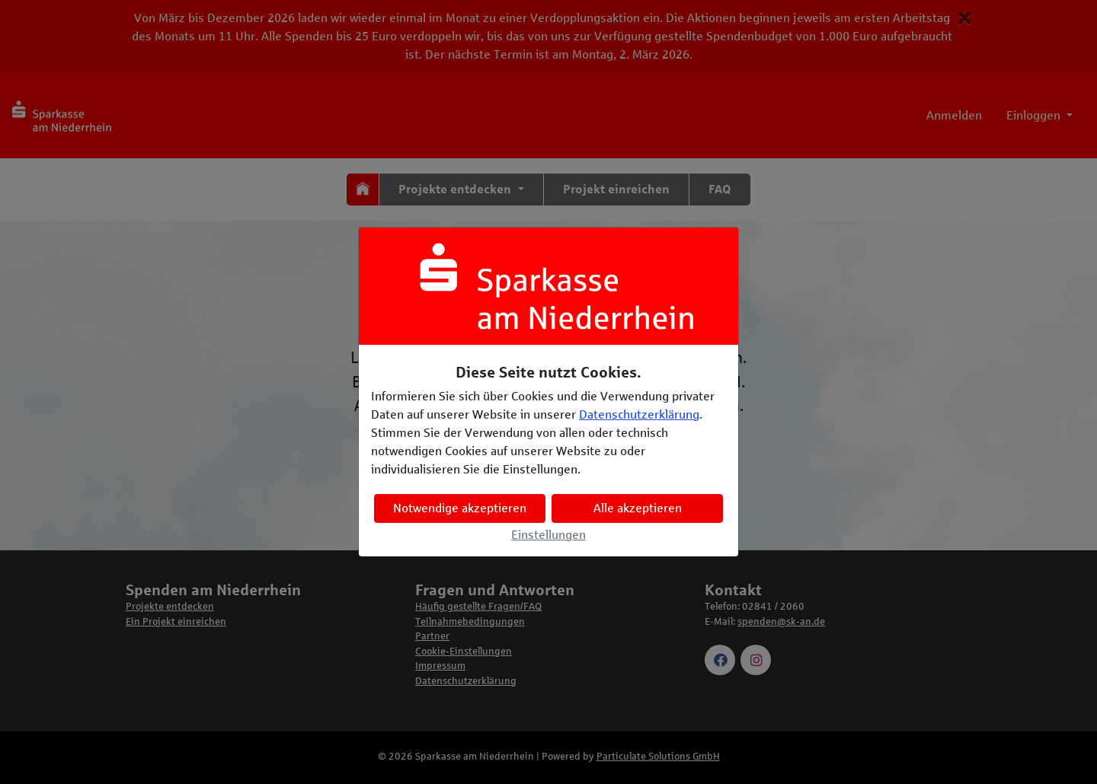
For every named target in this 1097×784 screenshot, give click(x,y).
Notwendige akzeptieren (459, 508)
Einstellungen (548, 534)
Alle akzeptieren (637, 508)
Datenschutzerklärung (639, 414)
